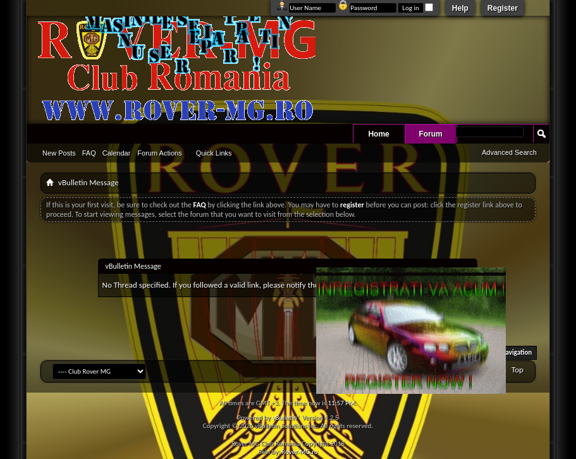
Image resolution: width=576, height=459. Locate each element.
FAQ (89, 153)
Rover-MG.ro (299, 452)
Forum (430, 134)
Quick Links (214, 153)
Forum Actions (159, 153)
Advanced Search (509, 152)
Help (460, 8)
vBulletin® (286, 417)
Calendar (116, 153)
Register (502, 8)
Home (378, 134)
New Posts (59, 153)
